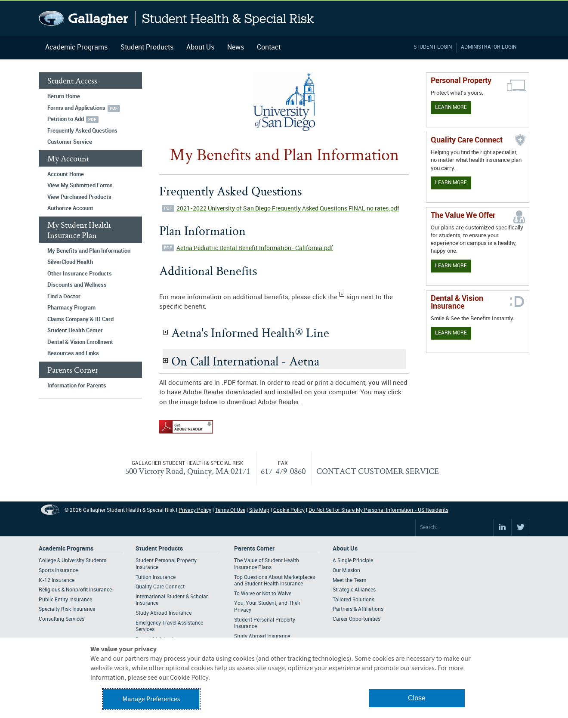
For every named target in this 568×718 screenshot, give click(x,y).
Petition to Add (65, 119)
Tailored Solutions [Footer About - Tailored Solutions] (353, 600)
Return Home (63, 96)
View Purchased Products (79, 197)
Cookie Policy (289, 510)
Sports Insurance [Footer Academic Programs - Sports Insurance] (58, 570)
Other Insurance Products (79, 274)
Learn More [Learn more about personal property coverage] (451, 107)
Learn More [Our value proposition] (451, 266)
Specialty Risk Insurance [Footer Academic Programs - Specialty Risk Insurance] (67, 609)
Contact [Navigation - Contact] (269, 47)
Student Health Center (75, 331)
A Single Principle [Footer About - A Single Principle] (353, 560)
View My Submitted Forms (80, 186)
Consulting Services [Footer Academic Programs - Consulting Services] (61, 619)
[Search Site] (454, 527)
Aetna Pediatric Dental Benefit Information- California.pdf (254, 248)
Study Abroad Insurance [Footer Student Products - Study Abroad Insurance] (163, 613)
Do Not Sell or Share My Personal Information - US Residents (378, 510)
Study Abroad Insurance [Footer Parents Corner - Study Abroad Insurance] (262, 636)
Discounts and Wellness (77, 285)
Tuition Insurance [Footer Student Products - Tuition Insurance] (156, 577)
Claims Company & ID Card (80, 319)
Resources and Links (73, 353)
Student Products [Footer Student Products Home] (159, 548)
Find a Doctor (63, 297)
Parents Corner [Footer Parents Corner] (254, 548)
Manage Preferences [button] (151, 699)
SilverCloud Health (70, 262)
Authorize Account (70, 208)
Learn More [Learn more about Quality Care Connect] (451, 183)
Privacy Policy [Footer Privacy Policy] (195, 510)
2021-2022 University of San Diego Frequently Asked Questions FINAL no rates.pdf (287, 208)
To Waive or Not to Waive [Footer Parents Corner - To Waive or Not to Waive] (262, 594)
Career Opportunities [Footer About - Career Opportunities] (356, 619)
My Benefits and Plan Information (88, 251)
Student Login (433, 47)
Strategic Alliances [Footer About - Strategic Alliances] (354, 590)
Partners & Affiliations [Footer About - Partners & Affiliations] (358, 609)
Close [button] (417, 698)
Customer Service (69, 142)
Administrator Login (488, 47)
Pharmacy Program (71, 308)
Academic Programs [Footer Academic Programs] (66, 548)
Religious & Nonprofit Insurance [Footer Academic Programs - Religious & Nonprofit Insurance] (75, 590)
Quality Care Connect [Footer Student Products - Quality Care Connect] (160, 587)
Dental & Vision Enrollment (80, 342)
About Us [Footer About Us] (345, 548)
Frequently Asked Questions (82, 131)
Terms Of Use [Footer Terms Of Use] (230, 510)
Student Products (146, 47)
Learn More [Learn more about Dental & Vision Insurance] (451, 333)
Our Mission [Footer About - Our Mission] (346, 570)
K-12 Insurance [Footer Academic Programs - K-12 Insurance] (56, 580)
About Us (200, 47)
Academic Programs (76, 47)
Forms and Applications (76, 108)
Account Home (65, 174)
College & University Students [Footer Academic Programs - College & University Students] (72, 560)
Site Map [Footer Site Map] (259, 510)
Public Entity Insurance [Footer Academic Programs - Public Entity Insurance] (65, 600)
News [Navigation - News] (235, 47)
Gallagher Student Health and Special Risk (177, 18)
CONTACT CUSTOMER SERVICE (377, 471)
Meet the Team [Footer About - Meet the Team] (349, 580)
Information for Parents (76, 386)
